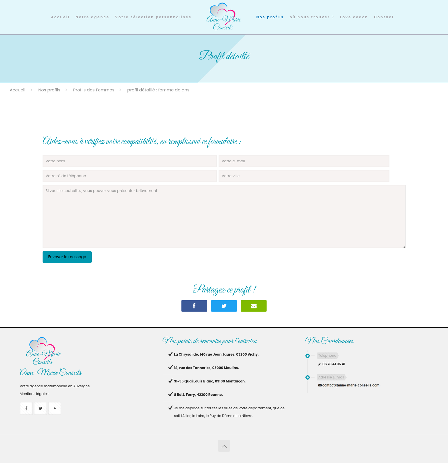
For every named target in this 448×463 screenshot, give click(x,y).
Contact (384, 17)
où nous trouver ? (312, 17)
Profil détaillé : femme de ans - (160, 90)
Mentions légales (34, 393)
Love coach (354, 17)
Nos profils (270, 17)
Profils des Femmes (93, 90)
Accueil (60, 17)
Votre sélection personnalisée (153, 17)
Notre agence (92, 17)
